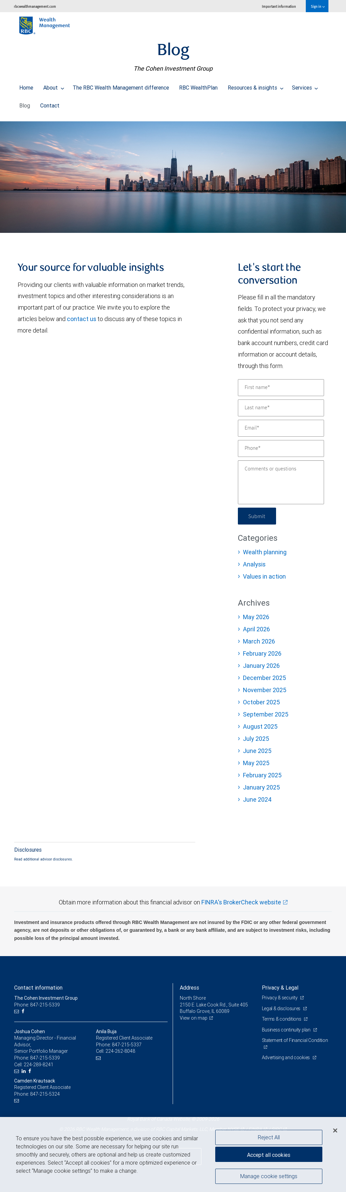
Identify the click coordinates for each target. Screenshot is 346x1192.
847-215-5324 (45, 1094)
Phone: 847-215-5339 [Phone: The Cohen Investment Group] (37, 1005)
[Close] (335, 1130)
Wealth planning (265, 552)
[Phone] (281, 448)
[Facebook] (24, 1011)
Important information (279, 6)
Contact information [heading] (38, 987)
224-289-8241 (38, 1065)
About (53, 85)
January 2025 (261, 787)
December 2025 (264, 678)
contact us (81, 319)
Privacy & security (280, 998)
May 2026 (256, 617)
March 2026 (259, 641)
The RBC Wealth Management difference (121, 85)
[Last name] (281, 407)
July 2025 (256, 739)
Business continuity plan (287, 1030)
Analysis (254, 564)
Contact (49, 103)
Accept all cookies (268, 1154)
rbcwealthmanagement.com (35, 6)
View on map (193, 1018)
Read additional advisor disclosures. (43, 859)
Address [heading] (189, 987)
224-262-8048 (120, 1051)
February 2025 (262, 775)
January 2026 (261, 666)
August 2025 (260, 726)
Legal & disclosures (281, 1008)
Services (305, 85)
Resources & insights (255, 85)
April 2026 (256, 629)
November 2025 (264, 690)
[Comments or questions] (281, 482)
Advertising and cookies (286, 1057)
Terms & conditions (282, 1019)
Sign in (318, 6)
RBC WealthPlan (198, 85)
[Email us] (17, 1011)
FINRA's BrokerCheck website (241, 902)
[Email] (281, 428)
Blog (24, 103)
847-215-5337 (127, 1045)
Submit (257, 516)
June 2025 (257, 751)
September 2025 (265, 714)
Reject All (269, 1137)
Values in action (264, 576)
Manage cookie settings (268, 1176)
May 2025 (256, 763)
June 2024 (257, 799)
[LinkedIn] (24, 1071)
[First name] (281, 387)
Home (26, 85)
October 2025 (261, 702)
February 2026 (262, 653)
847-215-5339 (45, 1058)
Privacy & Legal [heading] (280, 987)
